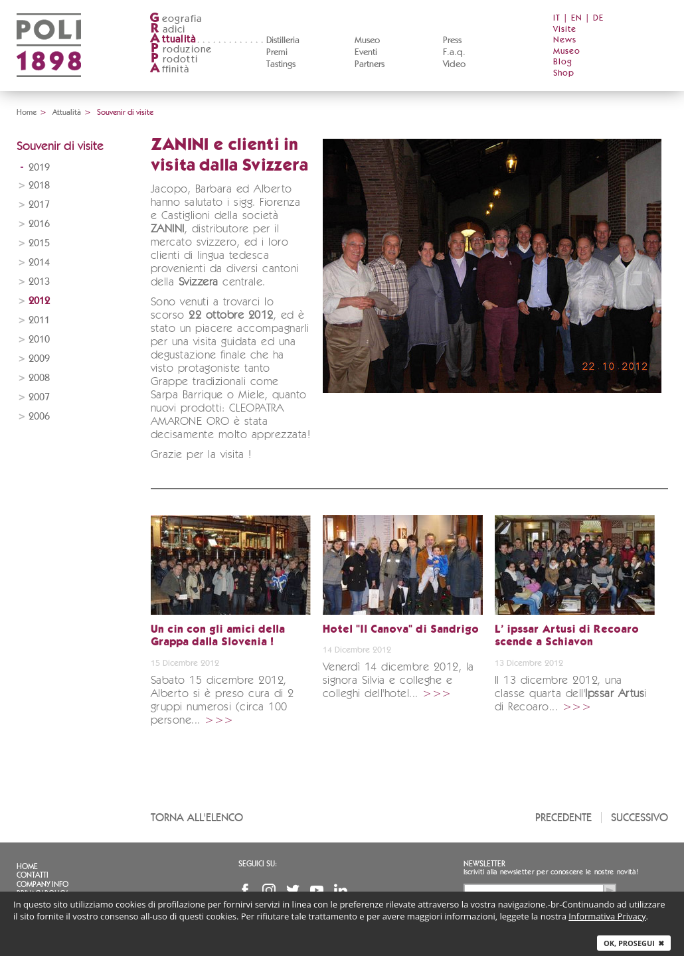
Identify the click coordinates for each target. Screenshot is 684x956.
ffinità (169, 69)
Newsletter (484, 864)
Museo (367, 40)
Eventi (366, 52)
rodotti (173, 59)
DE (598, 18)
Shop (563, 73)
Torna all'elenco (197, 817)
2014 (39, 263)
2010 (39, 340)
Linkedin (340, 890)
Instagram (269, 890)
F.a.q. (454, 52)
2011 (39, 320)
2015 (39, 243)
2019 (39, 168)
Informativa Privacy (606, 916)
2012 (39, 301)
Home (27, 112)
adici (167, 30)
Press (452, 40)
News (564, 40)
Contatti (32, 875)
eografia (176, 19)
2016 (39, 224)
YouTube (316, 890)
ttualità (173, 39)
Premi (277, 52)
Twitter (292, 890)
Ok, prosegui (634, 943)
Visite (564, 29)
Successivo (639, 817)
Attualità (66, 112)
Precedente (563, 817)
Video (454, 64)
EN (576, 18)
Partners (370, 64)
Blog (562, 62)
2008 (39, 378)
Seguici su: (257, 864)
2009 (39, 359)
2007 (39, 397)
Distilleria (282, 40)
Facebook (245, 890)
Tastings (281, 64)
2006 (39, 417)
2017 (39, 205)
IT (556, 18)
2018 (39, 186)
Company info (42, 884)
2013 (39, 282)
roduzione (181, 49)
